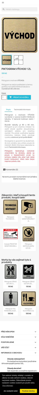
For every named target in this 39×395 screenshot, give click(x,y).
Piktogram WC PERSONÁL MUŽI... (10, 310)
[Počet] (4, 97)
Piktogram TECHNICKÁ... (10, 218)
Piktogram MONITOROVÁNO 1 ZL (28, 219)
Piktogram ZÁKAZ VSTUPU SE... (28, 283)
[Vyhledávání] (19, 9)
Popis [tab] (8, 110)
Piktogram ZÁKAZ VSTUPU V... (10, 283)
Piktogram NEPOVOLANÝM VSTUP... (28, 246)
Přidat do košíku (19, 97)
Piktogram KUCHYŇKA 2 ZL (28, 310)
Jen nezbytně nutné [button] (10, 391)
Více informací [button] (7, 386)
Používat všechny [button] (28, 391)
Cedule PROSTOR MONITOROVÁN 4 (10, 245)
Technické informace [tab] (22, 110)
